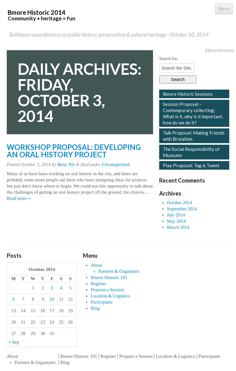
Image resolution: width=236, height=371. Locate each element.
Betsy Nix (66, 164)
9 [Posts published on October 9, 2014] (42, 299)
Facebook (190, 50)
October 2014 (179, 202)
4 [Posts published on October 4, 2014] (61, 287)
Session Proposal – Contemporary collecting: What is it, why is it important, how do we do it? (193, 113)
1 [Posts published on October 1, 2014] (33, 287)
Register (98, 283)
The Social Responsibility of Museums (191, 152)
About (96, 265)
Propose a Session (107, 289)
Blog (95, 308)
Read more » (18, 198)
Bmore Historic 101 (109, 277)
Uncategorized (115, 164)
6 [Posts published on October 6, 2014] (13, 299)
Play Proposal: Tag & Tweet (191, 165)
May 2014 (176, 221)
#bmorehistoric (219, 50)
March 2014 (178, 227)
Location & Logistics (110, 295)
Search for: (168, 58)
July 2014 (176, 214)
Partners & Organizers (119, 271)
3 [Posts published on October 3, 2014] (52, 287)
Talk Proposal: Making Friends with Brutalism (194, 136)
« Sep (14, 342)
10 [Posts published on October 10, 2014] (52, 299)
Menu (224, 8)
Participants (101, 302)
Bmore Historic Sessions (188, 94)
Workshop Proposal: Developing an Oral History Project (74, 151)
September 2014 (182, 208)
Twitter (199, 50)
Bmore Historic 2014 (41, 15)
